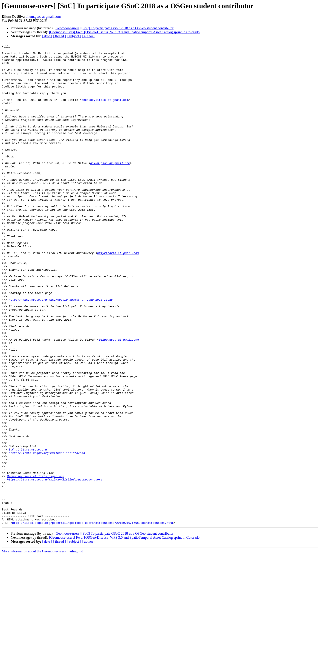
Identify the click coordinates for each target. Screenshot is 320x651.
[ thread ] (59, 36)
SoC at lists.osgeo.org (28, 531)
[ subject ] (74, 36)
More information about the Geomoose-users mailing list (42, 647)
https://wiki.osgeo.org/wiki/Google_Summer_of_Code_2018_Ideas (61, 351)
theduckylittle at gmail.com (105, 111)
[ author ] (88, 36)
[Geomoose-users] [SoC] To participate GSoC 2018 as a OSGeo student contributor (113, 28)
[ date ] (47, 36)
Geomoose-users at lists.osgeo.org (35, 563)
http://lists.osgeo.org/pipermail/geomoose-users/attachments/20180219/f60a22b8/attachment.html (92, 619)
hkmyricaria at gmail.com (118, 295)
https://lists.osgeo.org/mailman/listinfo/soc (47, 535)
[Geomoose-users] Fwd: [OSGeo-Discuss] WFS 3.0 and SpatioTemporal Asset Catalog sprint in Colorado (124, 32)
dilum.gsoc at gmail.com (43, 16)
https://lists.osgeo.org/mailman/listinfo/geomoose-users (54, 567)
